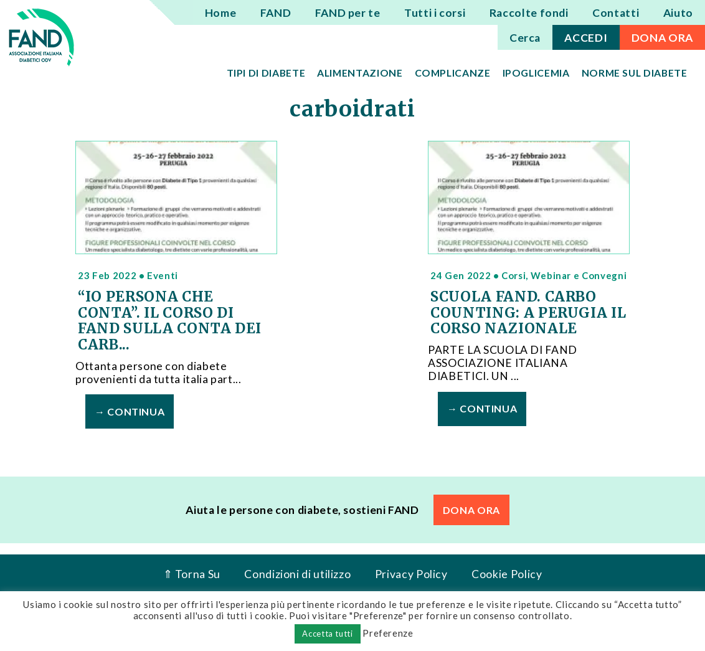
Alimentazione (359, 72)
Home (221, 12)
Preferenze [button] (387, 633)
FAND (275, 12)
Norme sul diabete (635, 72)
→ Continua (129, 411)
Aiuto (678, 12)
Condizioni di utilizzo (297, 574)
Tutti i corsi (434, 12)
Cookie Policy (506, 574)
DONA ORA (662, 37)
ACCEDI (585, 37)
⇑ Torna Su (191, 574)
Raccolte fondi (529, 12)
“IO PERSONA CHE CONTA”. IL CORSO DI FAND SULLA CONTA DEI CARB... (170, 320)
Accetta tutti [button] (327, 634)
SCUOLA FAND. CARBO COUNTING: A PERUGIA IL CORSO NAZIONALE (528, 312)
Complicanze (453, 72)
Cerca (525, 37)
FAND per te (348, 12)
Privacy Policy (411, 574)
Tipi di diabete (266, 72)
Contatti (615, 12)
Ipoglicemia (536, 72)
